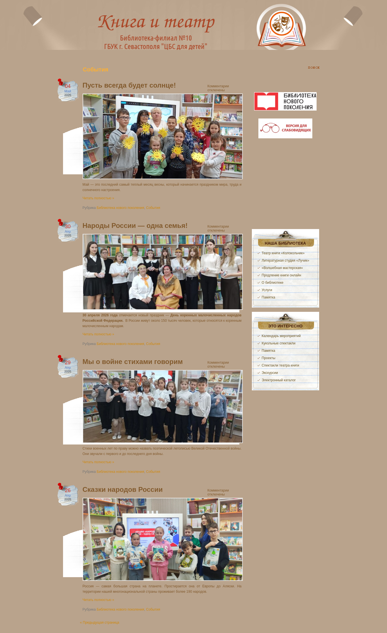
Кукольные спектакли (279, 343)
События (153, 208)
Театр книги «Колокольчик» (283, 253)
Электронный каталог (279, 380)
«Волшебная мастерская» (282, 268)
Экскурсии (270, 373)
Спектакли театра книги (280, 365)
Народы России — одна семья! (135, 225)
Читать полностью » (98, 198)
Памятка (268, 297)
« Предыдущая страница (99, 622)
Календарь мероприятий (281, 336)
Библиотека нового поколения (120, 208)
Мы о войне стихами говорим (133, 361)
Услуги (267, 290)
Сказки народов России (123, 489)
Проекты (268, 358)
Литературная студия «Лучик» (285, 260)
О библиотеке (273, 283)
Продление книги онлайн (281, 275)
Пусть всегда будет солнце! (129, 85)
